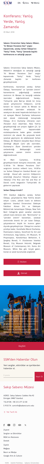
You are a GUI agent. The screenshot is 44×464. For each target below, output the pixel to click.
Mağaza (7, 449)
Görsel (22, 273)
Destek (6, 441)
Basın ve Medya (10, 452)
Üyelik (6, 445)
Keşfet (22, 346)
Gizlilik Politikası (17, 463)
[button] (35, 3)
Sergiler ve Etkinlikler (12, 433)
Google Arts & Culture (13, 456)
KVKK (7, 463)
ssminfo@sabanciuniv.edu (23, 406)
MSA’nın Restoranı (11, 437)
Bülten (22, 262)
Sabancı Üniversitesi (32, 463)
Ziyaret (6, 430)
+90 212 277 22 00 (19, 402)
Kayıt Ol (39, 377)
